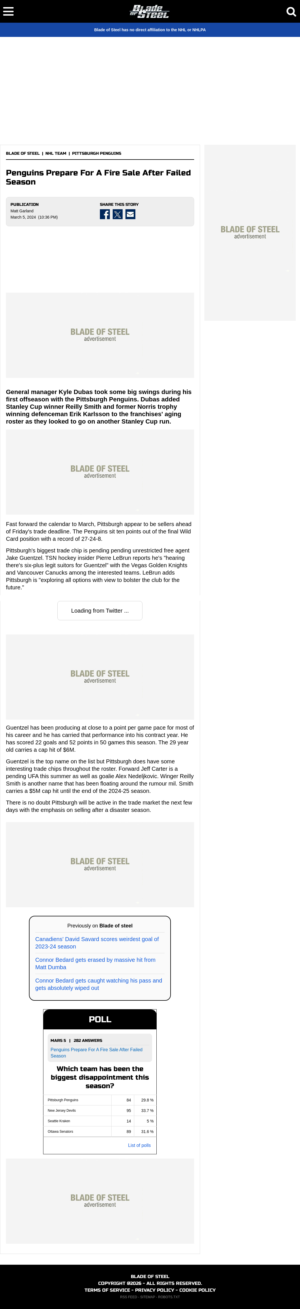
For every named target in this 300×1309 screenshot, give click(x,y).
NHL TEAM (55, 153)
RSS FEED (128, 1297)
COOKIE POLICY (197, 1290)
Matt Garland (22, 211)
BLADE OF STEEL (23, 153)
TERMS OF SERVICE (107, 1290)
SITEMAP (147, 1297)
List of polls (139, 1145)
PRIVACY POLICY (154, 1290)
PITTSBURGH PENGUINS (96, 153)
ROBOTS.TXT (169, 1297)
